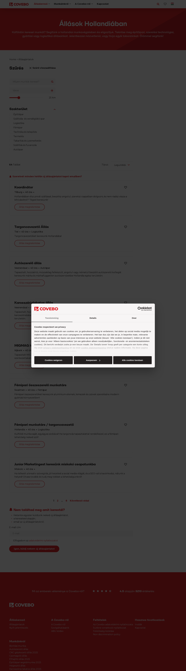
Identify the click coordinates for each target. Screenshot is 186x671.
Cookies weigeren (131, 360)
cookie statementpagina (93, 347)
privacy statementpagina (56, 347)
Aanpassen (92, 360)
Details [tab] (93, 318)
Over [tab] (134, 318)
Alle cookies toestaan (53, 360)
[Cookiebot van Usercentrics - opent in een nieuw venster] (140, 309)
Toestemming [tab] (52, 318)
